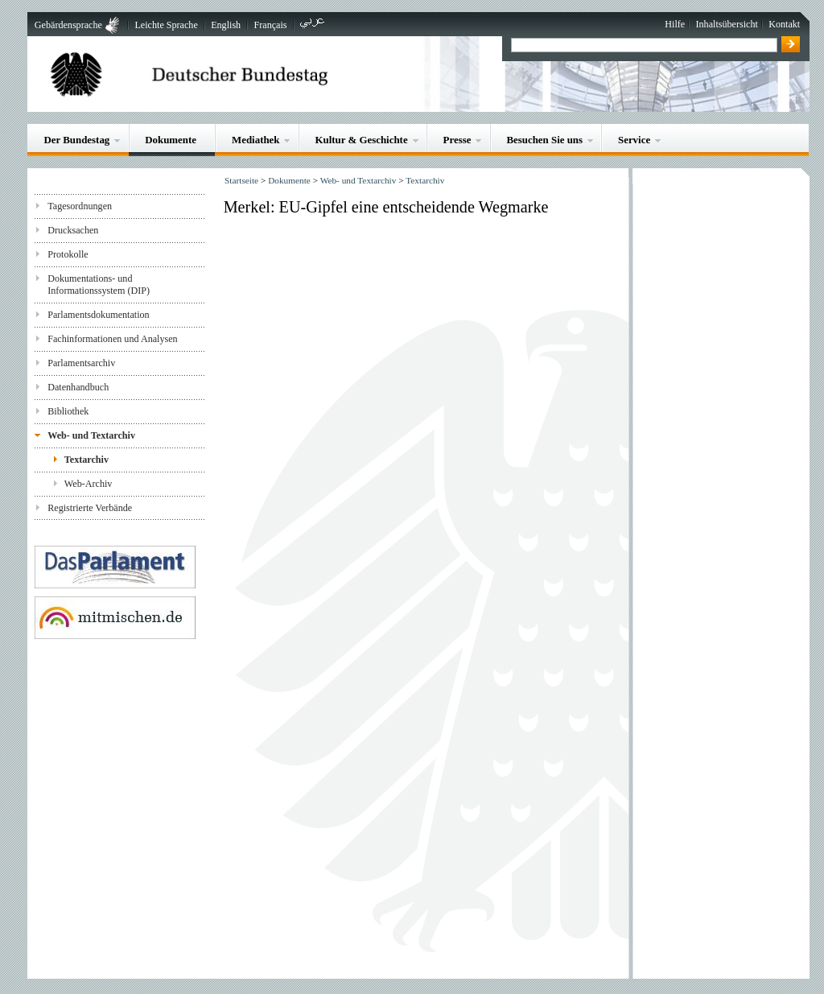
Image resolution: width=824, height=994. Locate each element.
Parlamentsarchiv (81, 363)
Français (270, 25)
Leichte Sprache (165, 25)
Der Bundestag (76, 140)
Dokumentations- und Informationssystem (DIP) (98, 284)
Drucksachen (72, 230)
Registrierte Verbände (89, 507)
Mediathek (256, 140)
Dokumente (170, 140)
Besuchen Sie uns (544, 140)
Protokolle (67, 254)
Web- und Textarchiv (91, 435)
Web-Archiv (88, 483)
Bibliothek (68, 411)
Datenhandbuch (78, 387)
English (226, 25)
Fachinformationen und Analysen (112, 338)
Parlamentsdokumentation (98, 314)
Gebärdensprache (68, 25)
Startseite (241, 180)
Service (634, 140)
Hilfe (675, 24)
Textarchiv (86, 459)
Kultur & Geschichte (361, 140)
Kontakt (784, 24)
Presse (457, 140)
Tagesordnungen (79, 206)
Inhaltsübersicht (727, 24)
